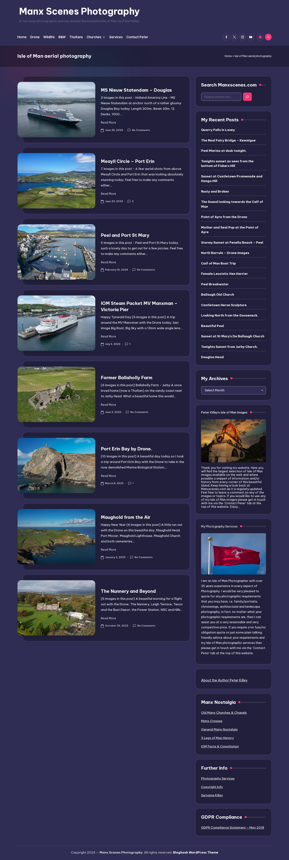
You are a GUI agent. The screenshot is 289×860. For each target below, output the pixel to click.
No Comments (138, 130)
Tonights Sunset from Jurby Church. (229, 347)
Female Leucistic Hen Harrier (224, 274)
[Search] (247, 97)
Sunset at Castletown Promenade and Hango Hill (231, 178)
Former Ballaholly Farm (126, 377)
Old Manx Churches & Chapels (224, 713)
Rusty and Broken (215, 191)
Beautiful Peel (212, 326)
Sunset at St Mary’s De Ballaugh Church (232, 336)
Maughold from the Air (125, 517)
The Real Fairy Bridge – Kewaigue (228, 140)
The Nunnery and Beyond (128, 591)
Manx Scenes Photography (79, 11)
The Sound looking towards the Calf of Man (232, 204)
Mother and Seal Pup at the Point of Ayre (229, 229)
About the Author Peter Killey (224, 680)
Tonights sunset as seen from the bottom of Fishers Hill (227, 163)
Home (228, 56)
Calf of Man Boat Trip (218, 263)
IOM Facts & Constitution (220, 746)
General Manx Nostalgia (219, 729)
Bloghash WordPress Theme (195, 852)
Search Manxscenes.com (229, 85)
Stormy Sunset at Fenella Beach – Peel (232, 242)
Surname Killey (212, 795)
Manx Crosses (211, 721)
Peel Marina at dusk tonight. (224, 151)
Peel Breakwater (215, 284)
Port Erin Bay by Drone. (126, 448)
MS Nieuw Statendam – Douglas (136, 90)
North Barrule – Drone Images (225, 253)
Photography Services (218, 778)
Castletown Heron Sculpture (224, 305)
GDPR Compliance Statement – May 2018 (232, 828)
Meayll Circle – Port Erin (127, 161)
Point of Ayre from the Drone (224, 217)
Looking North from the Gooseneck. (229, 315)
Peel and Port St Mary (125, 235)
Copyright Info (212, 787)
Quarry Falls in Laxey (218, 130)
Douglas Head (212, 357)
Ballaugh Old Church (217, 295)
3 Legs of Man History (217, 738)
